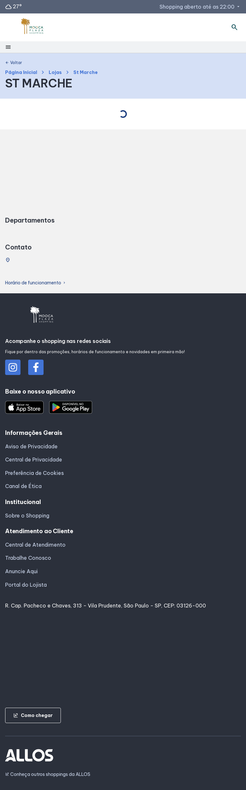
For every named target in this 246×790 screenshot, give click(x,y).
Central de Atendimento (35, 545)
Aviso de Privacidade (31, 446)
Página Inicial (21, 72)
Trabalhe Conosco (28, 558)
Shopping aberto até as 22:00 (200, 7)
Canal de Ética (23, 486)
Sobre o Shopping (27, 515)
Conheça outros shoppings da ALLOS (47, 774)
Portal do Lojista (26, 585)
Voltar (13, 63)
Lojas (55, 72)
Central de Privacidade (33, 459)
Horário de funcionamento (35, 283)
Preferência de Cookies (34, 473)
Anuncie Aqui (21, 571)
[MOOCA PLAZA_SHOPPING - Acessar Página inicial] (32, 27)
